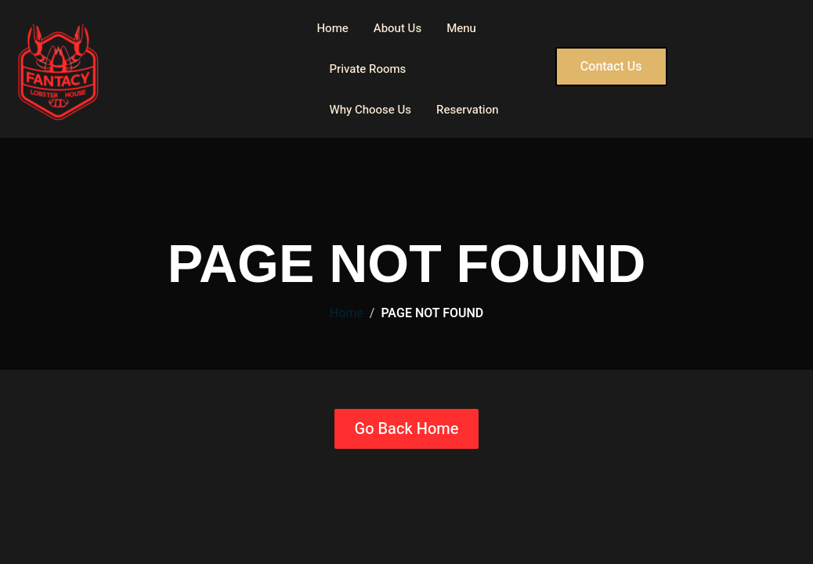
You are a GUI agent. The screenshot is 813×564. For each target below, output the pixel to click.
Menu (461, 28)
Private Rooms (367, 69)
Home (332, 28)
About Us (397, 28)
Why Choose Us (370, 109)
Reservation (467, 109)
